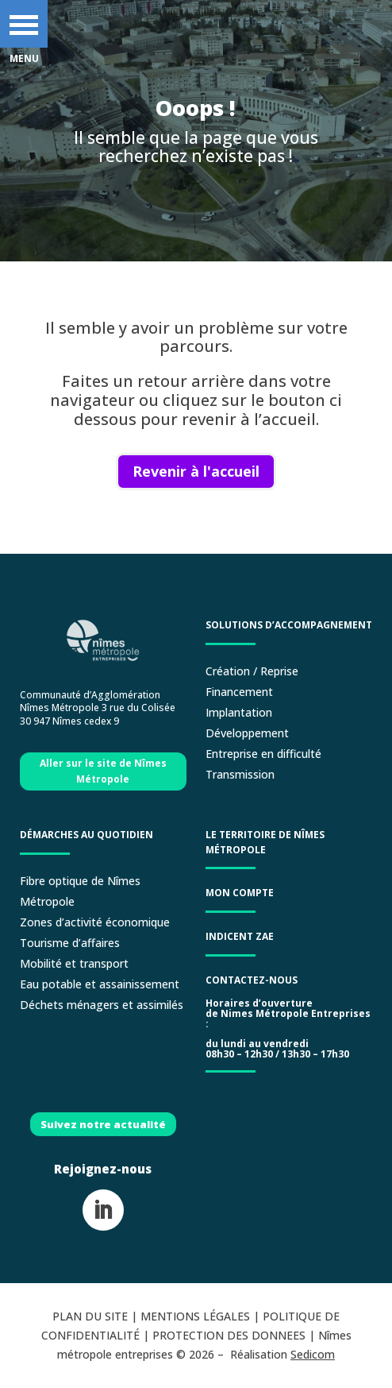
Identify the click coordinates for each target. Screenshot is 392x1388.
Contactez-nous (252, 980)
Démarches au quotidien (86, 834)
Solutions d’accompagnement (289, 625)
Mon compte (240, 892)
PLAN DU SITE (90, 1316)
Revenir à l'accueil (196, 471)
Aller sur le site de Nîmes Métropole (103, 771)
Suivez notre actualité (103, 1124)
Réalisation (282, 1354)
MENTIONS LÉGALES (195, 1316)
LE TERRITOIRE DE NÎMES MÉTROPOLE (265, 842)
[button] (24, 24)
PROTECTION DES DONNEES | (235, 1335)
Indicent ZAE (241, 936)
